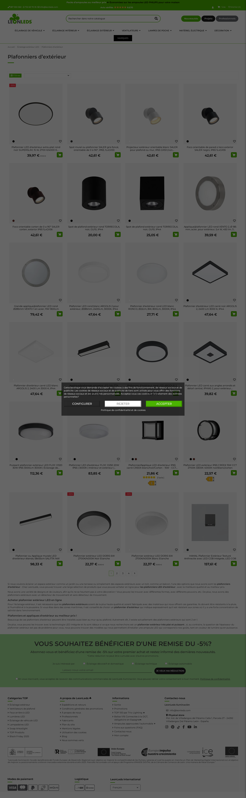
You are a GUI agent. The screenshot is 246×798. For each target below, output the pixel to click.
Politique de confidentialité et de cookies (123, 410)
